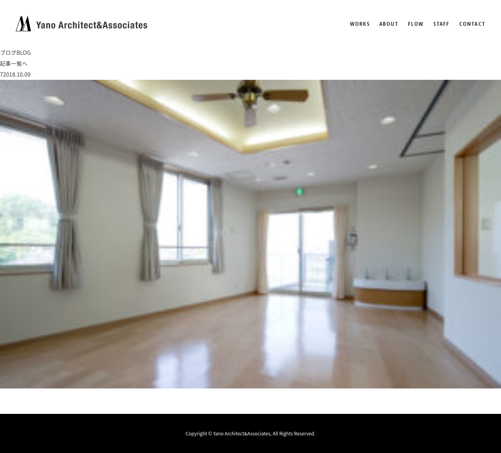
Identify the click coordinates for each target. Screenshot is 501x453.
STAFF (441, 24)
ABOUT (388, 24)
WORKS (360, 24)
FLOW (416, 24)
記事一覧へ (13, 63)
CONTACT (472, 24)
